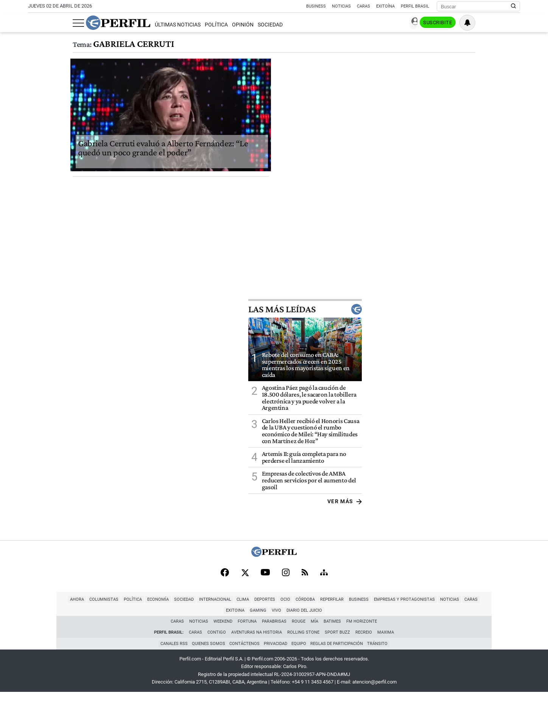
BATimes (332, 639)
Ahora (27, 628)
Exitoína (385, 6)
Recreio (363, 650)
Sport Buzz (337, 650)
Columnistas (53, 628)
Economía (107, 628)
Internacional (165, 628)
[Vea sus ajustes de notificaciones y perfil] (512, 22)
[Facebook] (225, 600)
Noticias (341, 6)
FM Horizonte (362, 639)
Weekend (223, 639)
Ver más (503, 529)
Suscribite (481, 23)
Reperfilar (281, 628)
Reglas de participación (339, 661)
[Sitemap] (324, 600)
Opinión (198, 25)
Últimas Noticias (133, 25)
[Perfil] (274, 582)
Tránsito (381, 661)
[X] (245, 600)
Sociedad (225, 25)
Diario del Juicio (511, 628)
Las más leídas (463, 336)
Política (171, 25)
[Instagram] (286, 600)
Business (316, 6)
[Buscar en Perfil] (513, 6)
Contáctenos (243, 661)
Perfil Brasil (415, 6)
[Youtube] (265, 601)
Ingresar (444, 23)
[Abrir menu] (33, 23)
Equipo (300, 661)
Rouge (299, 639)
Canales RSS (170, 661)
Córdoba (255, 628)
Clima (192, 628)
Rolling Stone (303, 650)
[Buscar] (476, 6)
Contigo (216, 650)
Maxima (385, 650)
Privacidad (275, 661)
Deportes (214, 628)
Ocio (235, 628)
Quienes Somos (206, 661)
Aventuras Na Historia (256, 650)
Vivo (483, 628)
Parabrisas (274, 639)
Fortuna (247, 639)
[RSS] (305, 601)
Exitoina (442, 628)
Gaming (464, 628)
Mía (315, 639)
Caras (363, 6)
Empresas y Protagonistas (354, 628)
